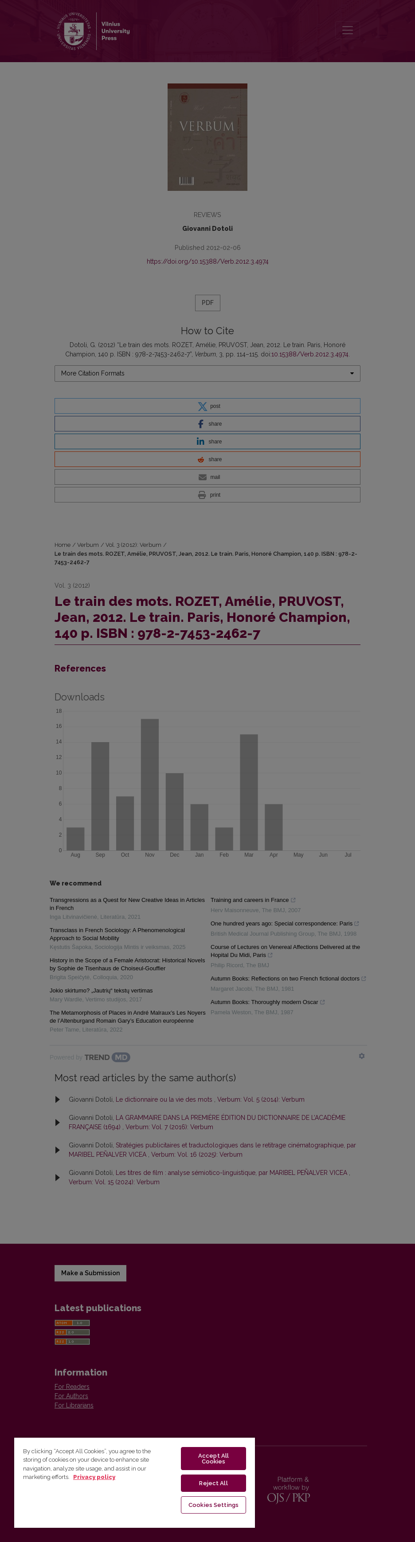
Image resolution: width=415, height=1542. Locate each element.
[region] (134, 1482)
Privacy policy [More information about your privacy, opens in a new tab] (94, 1477)
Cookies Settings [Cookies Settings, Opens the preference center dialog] (213, 1505)
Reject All (213, 1483)
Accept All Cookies (213, 1458)
